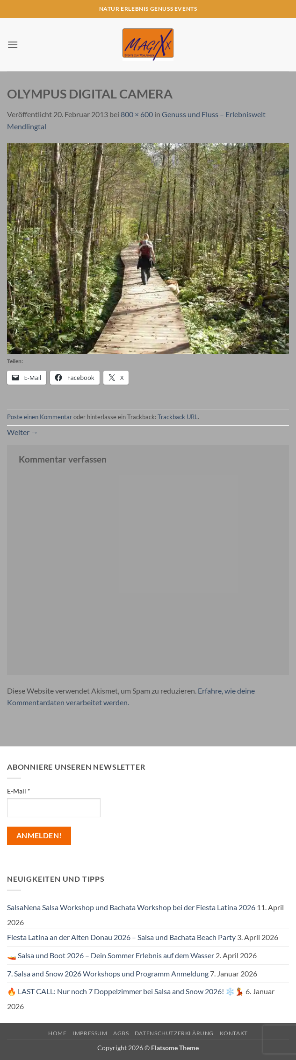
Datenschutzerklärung (174, 1033)
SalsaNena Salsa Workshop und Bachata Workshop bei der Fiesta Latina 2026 (131, 907)
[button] (12, 44)
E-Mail (18, 791)
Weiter (22, 432)
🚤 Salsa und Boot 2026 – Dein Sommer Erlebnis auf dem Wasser (110, 955)
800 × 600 (137, 114)
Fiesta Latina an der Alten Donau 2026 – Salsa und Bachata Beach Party (121, 937)
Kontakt (234, 1033)
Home (57, 1033)
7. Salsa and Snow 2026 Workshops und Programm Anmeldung (108, 973)
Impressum (90, 1033)
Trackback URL (178, 417)
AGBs (121, 1033)
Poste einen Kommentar (39, 417)
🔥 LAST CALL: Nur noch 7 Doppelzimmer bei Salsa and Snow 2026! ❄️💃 (125, 991)
